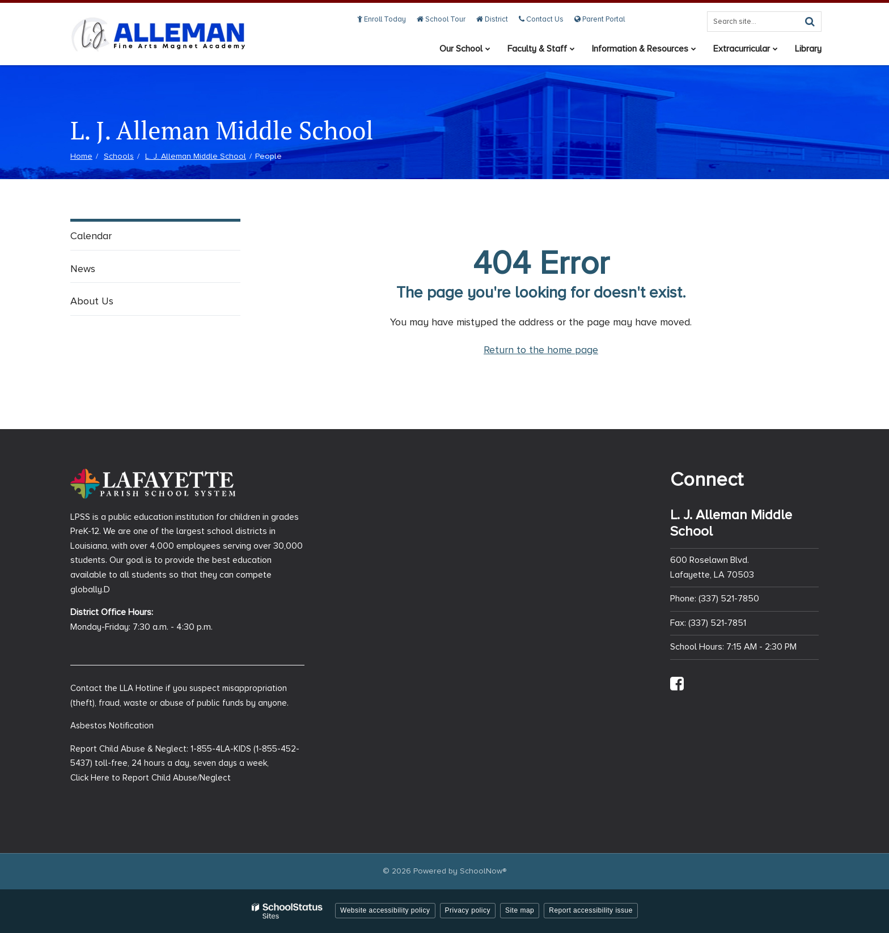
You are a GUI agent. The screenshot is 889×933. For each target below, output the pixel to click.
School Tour (441, 19)
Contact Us (541, 19)
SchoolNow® (483, 871)
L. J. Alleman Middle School (195, 156)
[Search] (809, 21)
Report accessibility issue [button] (591, 910)
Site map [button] (519, 910)
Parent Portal (599, 19)
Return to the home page (541, 349)
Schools (119, 156)
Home (81, 156)
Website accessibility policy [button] (385, 910)
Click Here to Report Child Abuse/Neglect (150, 778)
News (82, 268)
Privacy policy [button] (467, 910)
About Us (91, 301)
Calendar (91, 236)
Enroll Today (381, 19)
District (492, 19)
